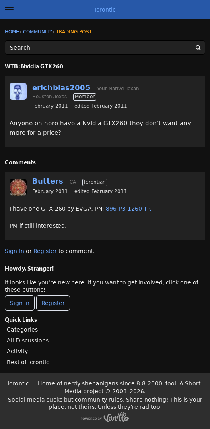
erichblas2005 (61, 87)
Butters (47, 181)
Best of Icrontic (28, 362)
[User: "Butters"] (18, 187)
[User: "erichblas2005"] (18, 91)
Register (45, 251)
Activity (17, 351)
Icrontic (105, 9)
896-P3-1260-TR (128, 208)
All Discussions (28, 340)
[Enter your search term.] (105, 47)
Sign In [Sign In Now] (19, 303)
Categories (22, 329)
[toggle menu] (9, 9)
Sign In (14, 251)
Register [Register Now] (53, 303)
